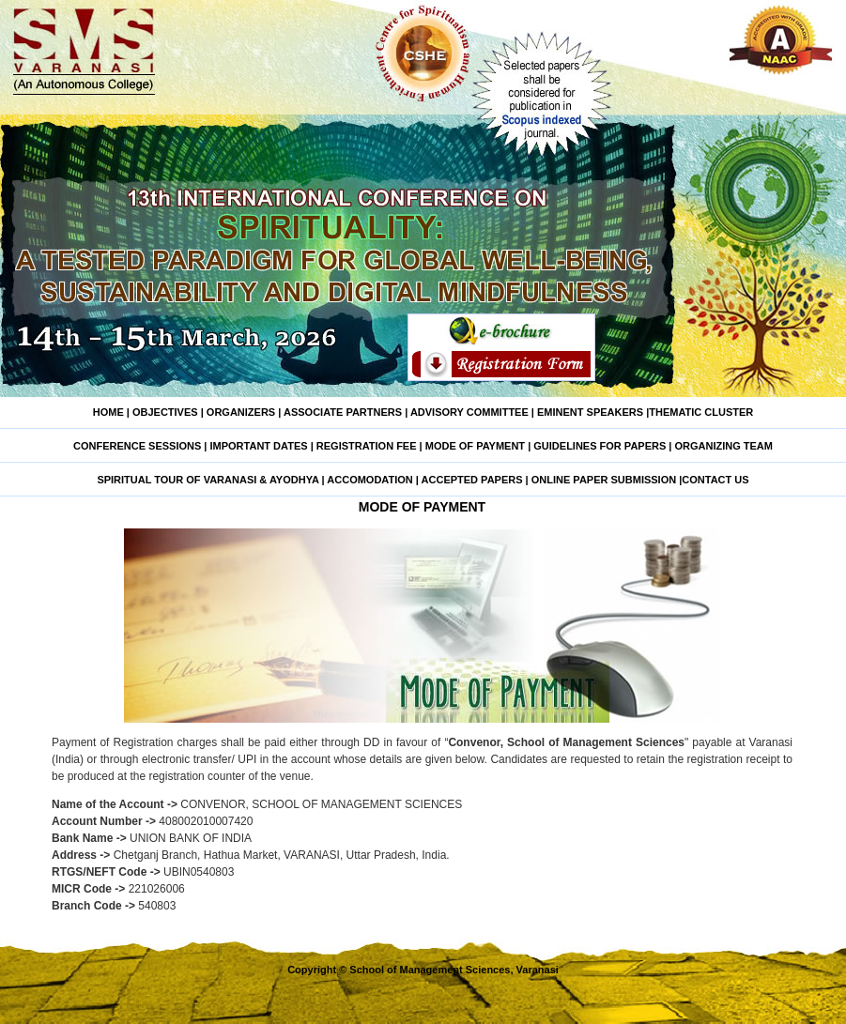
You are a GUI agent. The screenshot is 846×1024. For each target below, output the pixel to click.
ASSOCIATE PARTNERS (343, 412)
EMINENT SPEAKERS (590, 412)
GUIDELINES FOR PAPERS (599, 445)
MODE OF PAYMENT (475, 445)
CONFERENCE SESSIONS (138, 445)
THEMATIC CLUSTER (701, 412)
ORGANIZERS (241, 412)
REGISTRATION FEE (366, 445)
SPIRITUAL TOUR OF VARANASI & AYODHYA (207, 479)
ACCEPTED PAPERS (471, 479)
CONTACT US (715, 479)
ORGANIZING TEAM (723, 445)
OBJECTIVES (164, 412)
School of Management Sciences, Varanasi (454, 969)
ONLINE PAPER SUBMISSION (603, 479)
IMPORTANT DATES (259, 445)
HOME (108, 412)
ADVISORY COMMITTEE (469, 412)
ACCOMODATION (369, 479)
